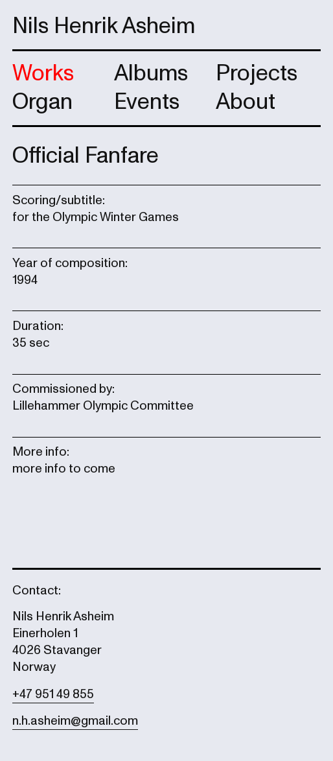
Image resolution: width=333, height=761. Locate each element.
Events (146, 101)
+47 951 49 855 (53, 694)
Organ (42, 101)
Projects (256, 73)
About (245, 101)
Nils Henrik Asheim (103, 25)
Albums (151, 73)
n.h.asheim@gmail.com (75, 720)
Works (43, 73)
